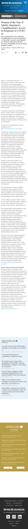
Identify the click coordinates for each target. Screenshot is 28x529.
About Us (18, 521)
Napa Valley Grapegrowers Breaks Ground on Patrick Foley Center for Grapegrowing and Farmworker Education (14, 390)
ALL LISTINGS (8, 467)
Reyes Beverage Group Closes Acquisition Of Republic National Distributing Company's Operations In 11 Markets (14, 363)
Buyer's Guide (18, 505)
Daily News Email (17, 503)
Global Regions (16, 18)
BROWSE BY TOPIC (18, 14)
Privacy (11, 523)
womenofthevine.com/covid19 (13, 129)
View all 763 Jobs (14, 431)
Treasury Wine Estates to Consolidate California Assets (12, 355)
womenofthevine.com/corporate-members (11, 263)
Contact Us (11, 521)
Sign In (21, 11)
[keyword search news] (6, 16)
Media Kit (14, 525)
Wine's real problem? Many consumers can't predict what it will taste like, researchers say (14, 381)
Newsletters (9, 505)
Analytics (8, 503)
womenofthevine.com (10, 309)
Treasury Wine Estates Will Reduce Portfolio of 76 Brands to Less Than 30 (14, 348)
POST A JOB (20, 467)
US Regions (9, 18)
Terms (17, 523)
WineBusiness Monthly (10, 501)
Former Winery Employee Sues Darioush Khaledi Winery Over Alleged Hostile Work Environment (14, 373)
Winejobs (21, 501)
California (3, 18)
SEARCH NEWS (4, 14)
